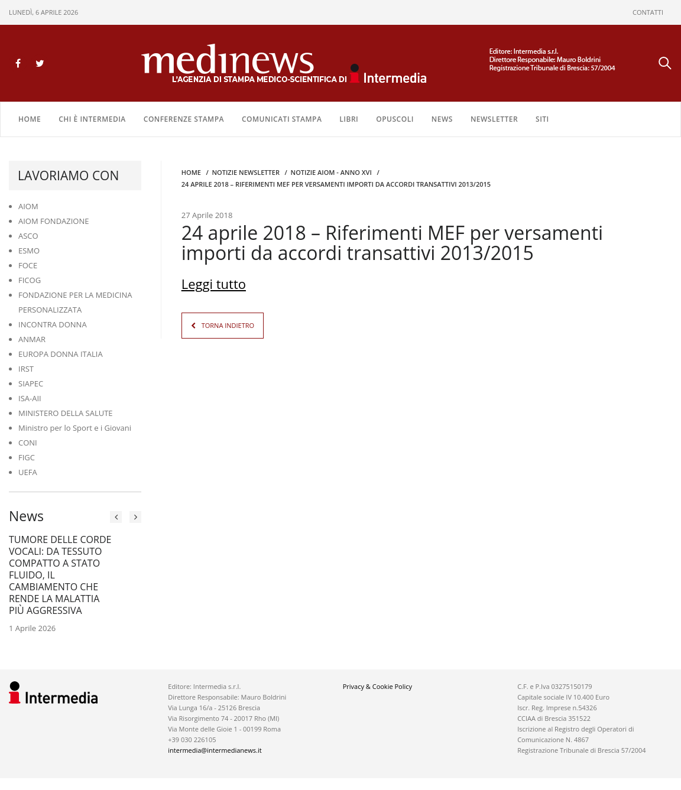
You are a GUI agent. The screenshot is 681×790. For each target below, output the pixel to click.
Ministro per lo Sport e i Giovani (74, 427)
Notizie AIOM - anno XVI (331, 172)
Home (29, 119)
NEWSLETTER (494, 119)
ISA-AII (29, 398)
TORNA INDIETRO (228, 325)
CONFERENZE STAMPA (184, 119)
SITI (542, 119)
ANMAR (32, 339)
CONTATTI (648, 12)
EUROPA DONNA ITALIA (60, 354)
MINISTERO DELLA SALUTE (65, 413)
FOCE (27, 265)
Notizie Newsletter (246, 172)
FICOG (29, 280)
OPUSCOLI (395, 119)
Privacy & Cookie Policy (377, 686)
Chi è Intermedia (92, 119)
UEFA (27, 472)
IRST (26, 368)
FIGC (26, 457)
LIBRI (348, 119)
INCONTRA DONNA (52, 324)
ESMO (29, 250)
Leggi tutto (213, 283)
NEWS (442, 119)
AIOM (28, 206)
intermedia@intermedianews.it (214, 750)
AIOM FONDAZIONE (53, 221)
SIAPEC (30, 383)
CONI (27, 442)
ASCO (28, 235)
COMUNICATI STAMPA (282, 119)
